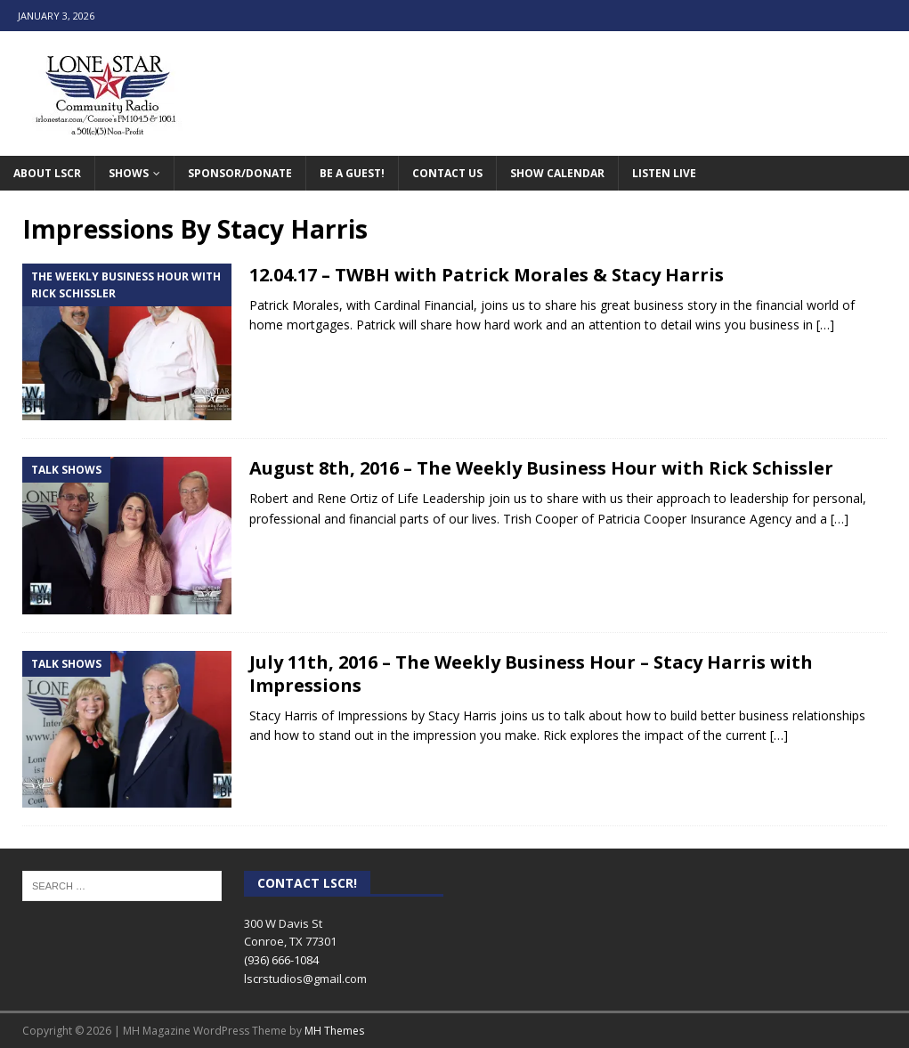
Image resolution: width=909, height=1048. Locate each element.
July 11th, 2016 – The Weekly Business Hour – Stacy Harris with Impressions (531, 673)
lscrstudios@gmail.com (305, 979)
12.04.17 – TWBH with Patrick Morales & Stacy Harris (486, 275)
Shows (129, 173)
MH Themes (334, 1030)
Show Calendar (557, 173)
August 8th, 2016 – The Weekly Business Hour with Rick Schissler (541, 468)
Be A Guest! (352, 173)
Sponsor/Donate (240, 173)
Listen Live (664, 173)
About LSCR (47, 173)
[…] (825, 324)
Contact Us (447, 173)
